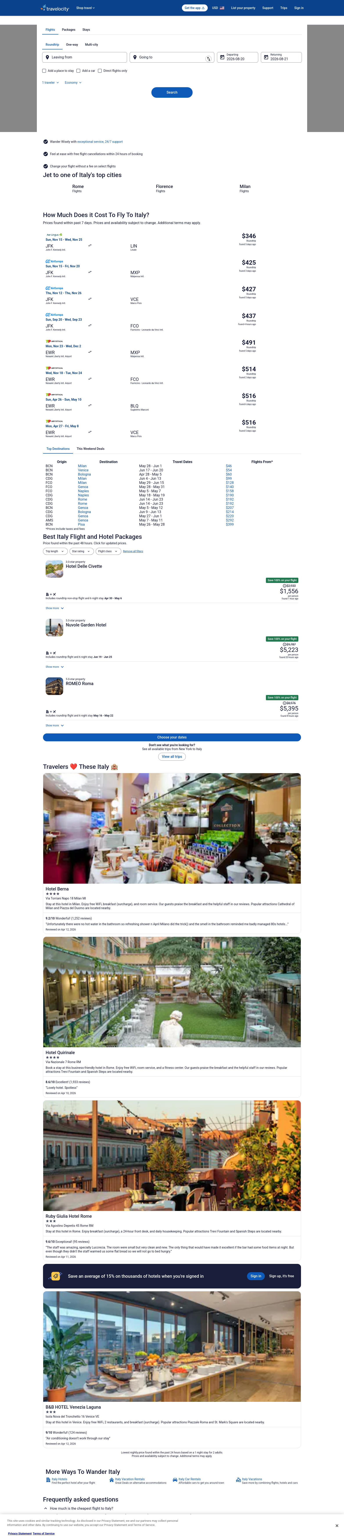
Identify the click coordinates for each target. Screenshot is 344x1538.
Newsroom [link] (46, 1479)
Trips (283, 8)
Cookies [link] (181, 1458)
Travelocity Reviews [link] (119, 1486)
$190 (230, 404)
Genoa (83, 396)
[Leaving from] (90, 107)
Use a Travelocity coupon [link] (259, 1479)
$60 (229, 383)
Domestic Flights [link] (118, 1472)
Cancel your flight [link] (254, 1465)
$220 (230, 425)
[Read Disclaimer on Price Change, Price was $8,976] (269, 635)
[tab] (154, 79)
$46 (229, 375)
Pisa (81, 433)
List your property (243, 8)
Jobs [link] (43, 1458)
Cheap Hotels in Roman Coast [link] (193, 1323)
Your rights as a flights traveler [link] (262, 1486)
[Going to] (172, 107)
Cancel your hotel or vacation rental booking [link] (270, 1458)
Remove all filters (133, 460)
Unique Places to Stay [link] (121, 1500)
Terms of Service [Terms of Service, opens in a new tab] (43, 1533)
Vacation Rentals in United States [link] (127, 1458)
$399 (230, 433)
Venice (83, 379)
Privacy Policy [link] (184, 1451)
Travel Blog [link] (114, 1507)
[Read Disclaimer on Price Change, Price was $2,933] (269, 479)
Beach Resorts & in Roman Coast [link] (67, 1323)
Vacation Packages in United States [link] (129, 1465)
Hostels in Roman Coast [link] (189, 1315)
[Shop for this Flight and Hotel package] (235, 504)
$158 (230, 400)
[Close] (337, 1526)
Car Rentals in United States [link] (124, 1479)
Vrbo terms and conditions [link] (191, 1472)
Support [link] (249, 1451)
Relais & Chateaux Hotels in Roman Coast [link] (201, 1340)
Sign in (299, 8)
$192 (230, 408)
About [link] (43, 1451)
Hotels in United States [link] (121, 1451)
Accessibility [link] (183, 1479)
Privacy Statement (20, 1533)
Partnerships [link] (47, 1472)
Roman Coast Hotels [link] (187, 1348)
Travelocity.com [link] (49, 21)
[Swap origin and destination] (132, 107)
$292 (230, 429)
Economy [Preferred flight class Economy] (279, 94)
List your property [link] (50, 1465)
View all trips (172, 713)
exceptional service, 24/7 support (100, 179)
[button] (172, 1289)
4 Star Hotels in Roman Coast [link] (65, 1315)
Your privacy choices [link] (188, 1486)
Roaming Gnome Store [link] (53, 1493)
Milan (82, 375)
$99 (229, 387)
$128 (230, 392)
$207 (230, 417)
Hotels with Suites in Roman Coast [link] (68, 1332)
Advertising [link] (47, 1500)
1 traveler (256, 94)
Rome (82, 408)
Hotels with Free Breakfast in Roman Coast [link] (202, 1332)
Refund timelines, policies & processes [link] (266, 1472)
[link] (77, 1012)
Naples (83, 400)
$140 (230, 396)
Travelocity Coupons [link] (120, 1493)
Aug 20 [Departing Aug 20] (229, 109)
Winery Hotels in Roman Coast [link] (65, 1348)
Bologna (84, 383)
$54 (229, 379)
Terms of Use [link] (184, 1465)
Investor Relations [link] (50, 1486)
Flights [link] (67, 21)
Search (172, 135)
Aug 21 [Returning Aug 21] (270, 109)
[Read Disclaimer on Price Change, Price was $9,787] (269, 557)
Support (267, 8)
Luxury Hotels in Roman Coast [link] (65, 1340)
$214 (230, 421)
